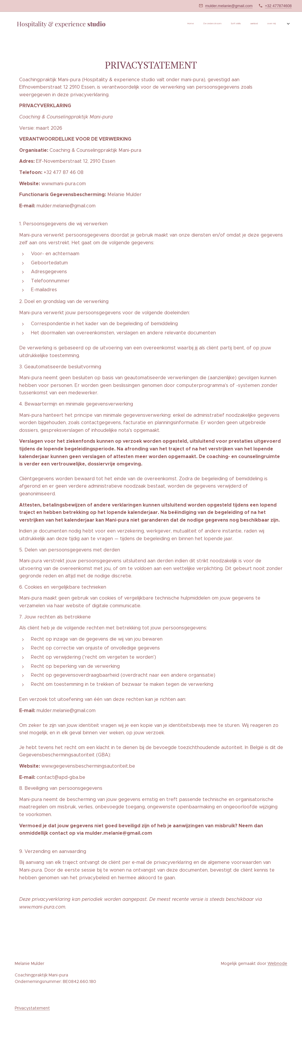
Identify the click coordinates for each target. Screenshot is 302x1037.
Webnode (277, 963)
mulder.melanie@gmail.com (229, 6)
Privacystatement (32, 1008)
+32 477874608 (278, 6)
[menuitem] (227, 24)
